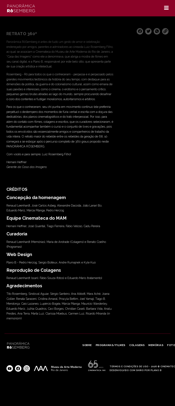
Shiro (140, 370)
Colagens (137, 345)
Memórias (155, 345)
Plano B (156, 370)
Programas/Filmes (110, 345)
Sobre (87, 345)
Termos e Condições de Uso (129, 366)
